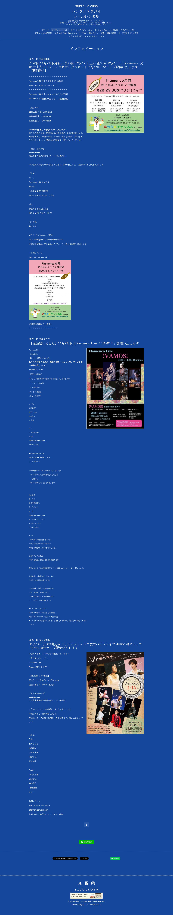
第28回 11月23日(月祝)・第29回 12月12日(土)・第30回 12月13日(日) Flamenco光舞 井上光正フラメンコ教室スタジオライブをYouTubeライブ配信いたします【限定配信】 (86, 66)
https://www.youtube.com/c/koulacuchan (46, 240)
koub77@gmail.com (36, 257)
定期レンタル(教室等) (43, 33)
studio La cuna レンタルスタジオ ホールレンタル (86, 11)
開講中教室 (111, 33)
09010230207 (34, 445)
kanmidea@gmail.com (37, 440)
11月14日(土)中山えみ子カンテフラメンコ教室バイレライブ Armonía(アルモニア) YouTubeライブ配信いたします (85, 646)
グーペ (85, 905)
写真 (102, 33)
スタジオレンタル (127, 30)
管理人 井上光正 (75, 36)
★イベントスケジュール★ (81, 30)
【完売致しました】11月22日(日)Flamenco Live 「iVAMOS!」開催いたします (84, 343)
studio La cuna (86, 889)
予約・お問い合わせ (90, 33)
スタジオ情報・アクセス (94, 36)
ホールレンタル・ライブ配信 (106, 30)
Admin (92, 905)
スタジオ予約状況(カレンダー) (67, 33)
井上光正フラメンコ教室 (128, 33)
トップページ (43, 30)
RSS (99, 905)
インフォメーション (60, 30)
